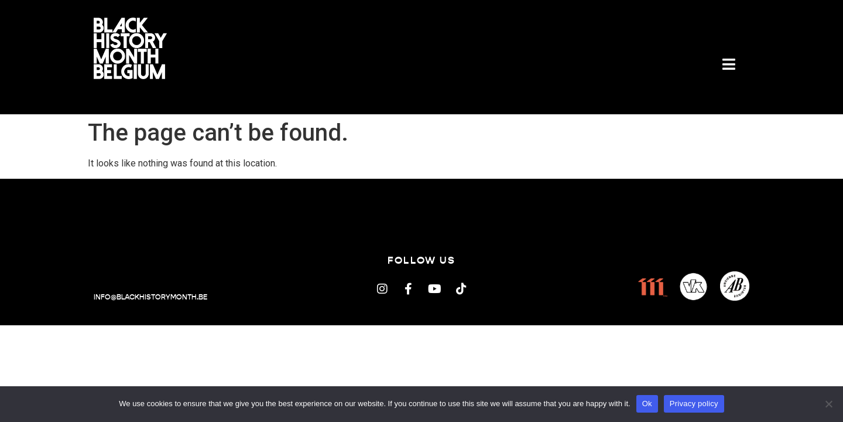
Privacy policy (694, 403)
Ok (647, 403)
